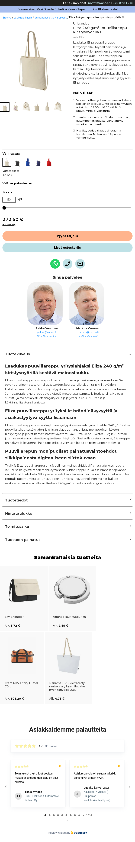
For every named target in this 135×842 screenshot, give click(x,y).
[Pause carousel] (67, 820)
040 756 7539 (88, 335)
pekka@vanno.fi (46, 332)
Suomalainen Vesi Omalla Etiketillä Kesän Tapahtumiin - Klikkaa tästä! (68, 9)
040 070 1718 (122, 3)
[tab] (45, 815)
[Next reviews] (129, 786)
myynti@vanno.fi (99, 3)
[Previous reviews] (5, 786)
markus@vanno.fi (88, 332)
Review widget (57, 832)
